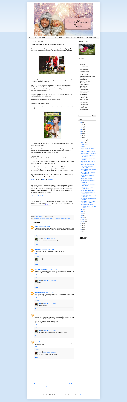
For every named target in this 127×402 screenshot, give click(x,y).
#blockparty (58, 218)
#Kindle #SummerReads (65, 218)
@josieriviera (37, 218)
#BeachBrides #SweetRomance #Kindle (47, 218)
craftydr (36, 314)
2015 (81, 227)
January (83, 221)
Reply (36, 233)
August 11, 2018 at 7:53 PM (45, 314)
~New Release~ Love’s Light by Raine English (88, 167)
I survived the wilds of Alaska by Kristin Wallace (88, 193)
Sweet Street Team (91, 37)
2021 (81, 131)
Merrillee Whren (38, 292)
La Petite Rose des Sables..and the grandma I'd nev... (88, 199)
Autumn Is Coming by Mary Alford (88, 151)
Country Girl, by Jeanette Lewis (87, 164)
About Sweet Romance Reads (42, 37)
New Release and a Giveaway (87, 204)
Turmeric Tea (84, 182)
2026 (81, 122)
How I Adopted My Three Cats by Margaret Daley (88, 173)
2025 (81, 124)
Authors (54, 37)
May (82, 213)
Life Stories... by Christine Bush (87, 190)
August (82, 146)
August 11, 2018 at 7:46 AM (48, 249)
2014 (81, 229)
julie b (36, 341)
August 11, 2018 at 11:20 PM (49, 303)
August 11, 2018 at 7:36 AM (44, 226)
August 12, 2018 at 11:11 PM (49, 352)
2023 (81, 127)
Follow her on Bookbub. (37, 196)
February (83, 219)
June (82, 211)
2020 (81, 133)
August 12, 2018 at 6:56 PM (44, 341)
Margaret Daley (38, 249)
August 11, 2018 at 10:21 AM (49, 280)
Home (30, 37)
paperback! (51, 179)
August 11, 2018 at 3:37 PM (48, 292)
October (83, 142)
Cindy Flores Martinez (40, 269)
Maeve (70, 107)
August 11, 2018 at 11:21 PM (49, 330)
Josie (39, 238)
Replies (37, 235)
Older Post (71, 383)
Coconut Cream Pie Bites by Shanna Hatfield (87, 188)
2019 (81, 135)
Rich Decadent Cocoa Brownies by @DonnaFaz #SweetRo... (88, 202)
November (83, 140)
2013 (81, 231)
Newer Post (33, 383)
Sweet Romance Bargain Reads (88, 180)
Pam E (36, 226)
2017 (81, 223)
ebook (44, 179)
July (82, 209)
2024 (81, 126)
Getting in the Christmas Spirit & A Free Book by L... (88, 170)
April (82, 215)
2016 (81, 225)
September (83, 144)
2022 (81, 129)
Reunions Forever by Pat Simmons (88, 153)
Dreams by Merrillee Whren (87, 178)
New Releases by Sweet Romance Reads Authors (71, 37)
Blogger (82, 394)
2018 (81, 137)
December (83, 139)
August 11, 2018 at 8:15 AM (49, 238)
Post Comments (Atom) (42, 386)
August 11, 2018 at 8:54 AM (51, 269)
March (82, 217)
